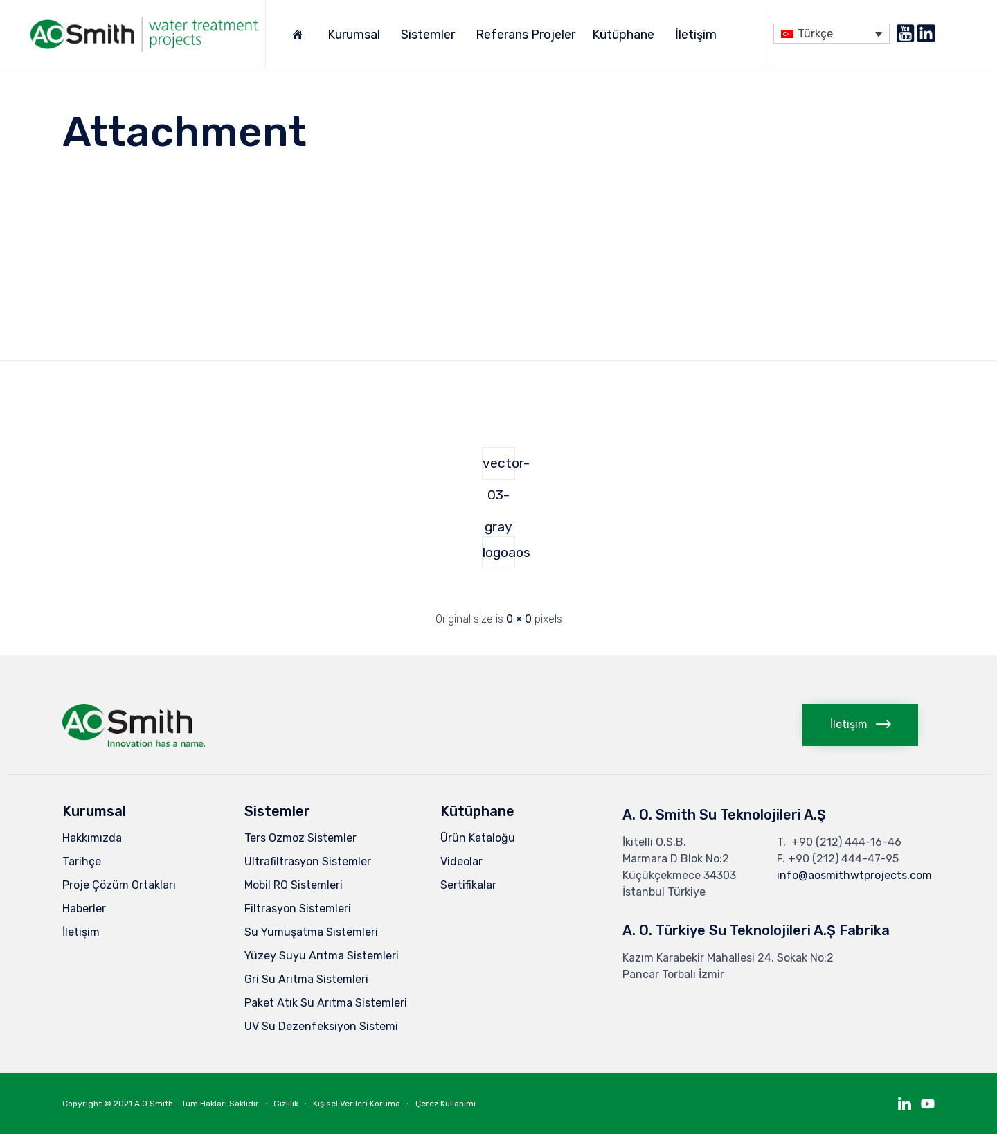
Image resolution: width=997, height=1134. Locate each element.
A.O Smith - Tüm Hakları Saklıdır (196, 1103)
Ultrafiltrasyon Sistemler (307, 861)
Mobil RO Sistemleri (293, 885)
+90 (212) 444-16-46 (846, 842)
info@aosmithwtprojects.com (854, 875)
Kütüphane (625, 34)
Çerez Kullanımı (445, 1103)
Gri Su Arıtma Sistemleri (306, 979)
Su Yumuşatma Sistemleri (311, 932)
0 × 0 (519, 619)
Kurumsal (355, 34)
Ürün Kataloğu (477, 837)
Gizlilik (285, 1103)
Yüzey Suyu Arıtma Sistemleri (321, 955)
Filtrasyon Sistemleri (297, 908)
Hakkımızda (92, 837)
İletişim (698, 34)
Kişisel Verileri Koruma (356, 1103)
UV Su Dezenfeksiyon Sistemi (321, 1026)
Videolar (461, 861)
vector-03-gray (499, 467)
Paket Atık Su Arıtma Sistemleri (325, 1002)
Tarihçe (81, 861)
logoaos (499, 552)
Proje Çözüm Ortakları (119, 885)
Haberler (84, 908)
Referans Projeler (525, 34)
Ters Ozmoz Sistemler (300, 837)
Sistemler (430, 34)
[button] (860, 725)
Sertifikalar (468, 885)
